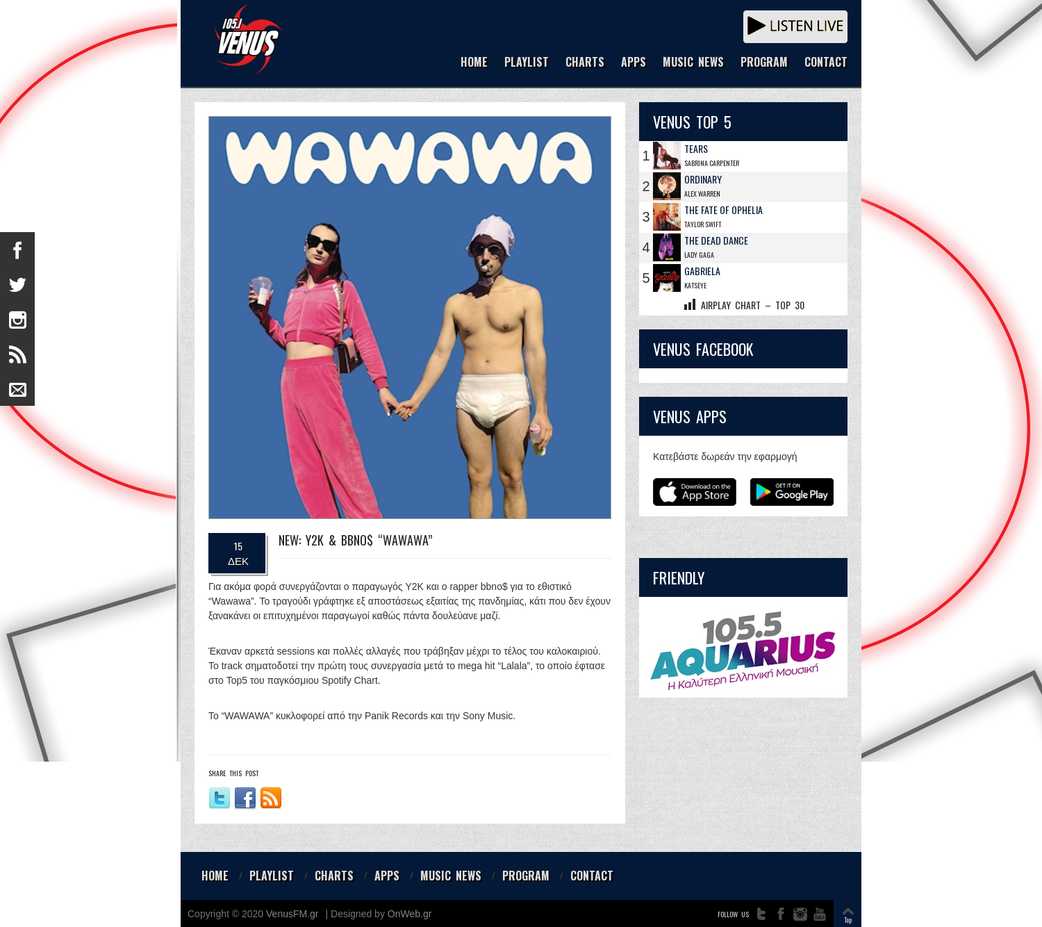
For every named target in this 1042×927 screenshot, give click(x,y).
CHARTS (584, 63)
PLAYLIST (526, 63)
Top (848, 919)
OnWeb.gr (410, 913)
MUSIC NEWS (693, 63)
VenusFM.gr (292, 913)
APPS (633, 63)
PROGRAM (764, 63)
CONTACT (825, 63)
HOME (474, 63)
